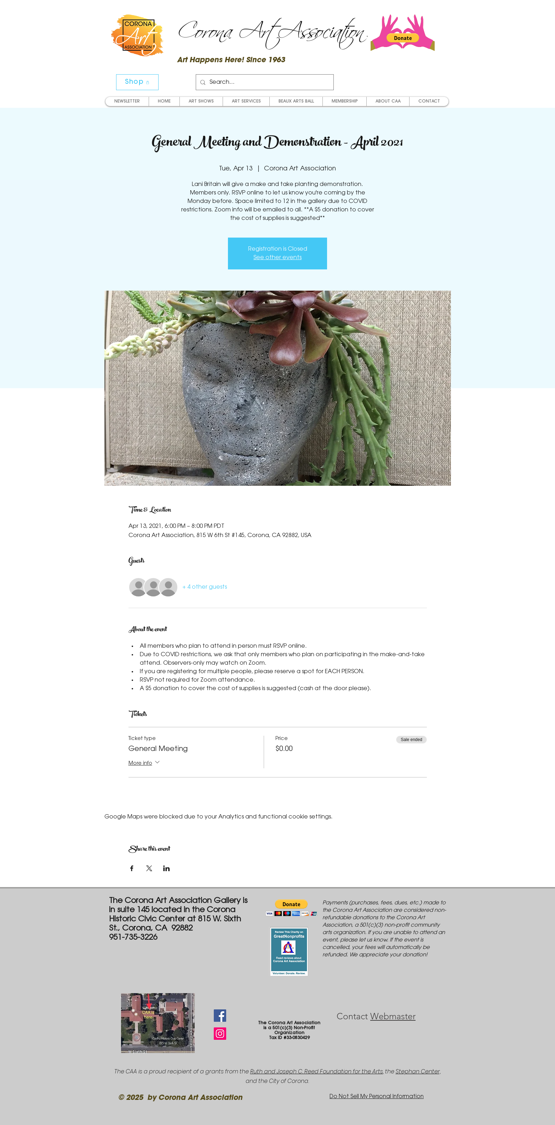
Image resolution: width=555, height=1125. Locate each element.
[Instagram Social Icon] (220, 1033)
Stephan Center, (418, 1071)
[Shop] (137, 82)
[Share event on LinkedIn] (166, 868)
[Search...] (264, 82)
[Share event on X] (149, 868)
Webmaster (393, 1016)
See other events (277, 258)
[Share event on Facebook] (131, 868)
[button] (403, 37)
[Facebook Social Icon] (220, 1015)
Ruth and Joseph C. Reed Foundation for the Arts (316, 1071)
